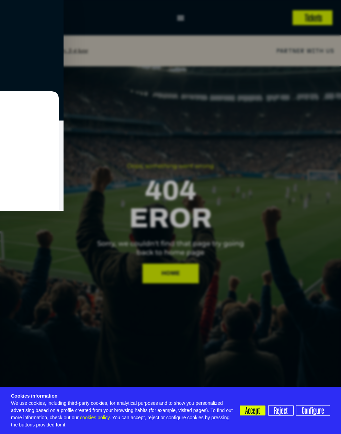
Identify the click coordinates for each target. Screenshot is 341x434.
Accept (249, 404)
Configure (254, 415)
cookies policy (95, 417)
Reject (279, 404)
